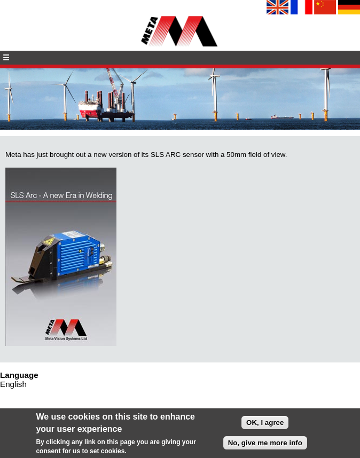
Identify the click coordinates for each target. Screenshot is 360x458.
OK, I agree (265, 424)
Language (19, 375)
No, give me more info (265, 444)
